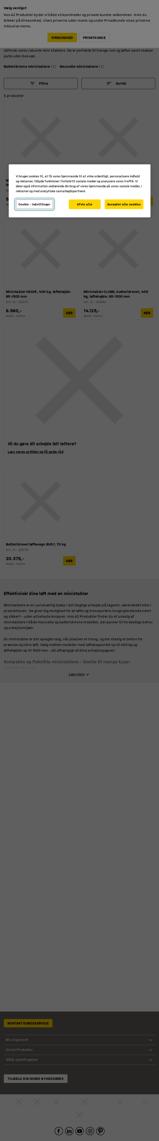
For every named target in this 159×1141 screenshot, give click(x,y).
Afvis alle (84, 204)
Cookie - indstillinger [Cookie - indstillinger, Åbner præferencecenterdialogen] (34, 204)
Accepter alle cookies (124, 204)
